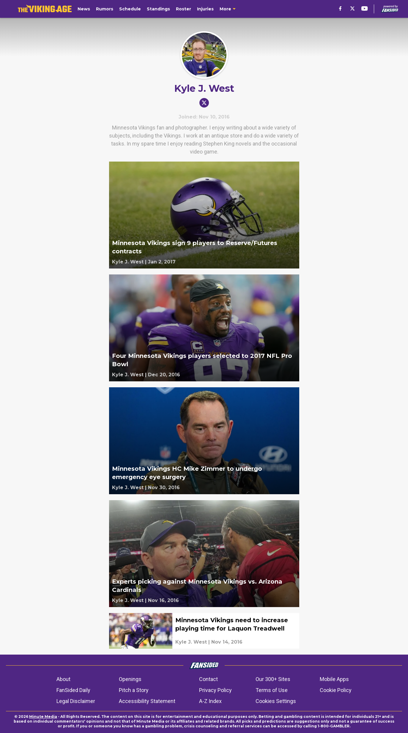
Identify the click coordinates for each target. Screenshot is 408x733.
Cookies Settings (276, 701)
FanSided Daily (73, 690)
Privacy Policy (215, 690)
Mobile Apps (334, 679)
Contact (208, 679)
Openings (130, 679)
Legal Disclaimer (75, 701)
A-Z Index (210, 701)
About (63, 679)
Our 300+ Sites (273, 679)
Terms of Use (272, 690)
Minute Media (43, 716)
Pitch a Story (134, 690)
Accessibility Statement (147, 701)
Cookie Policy (336, 690)
